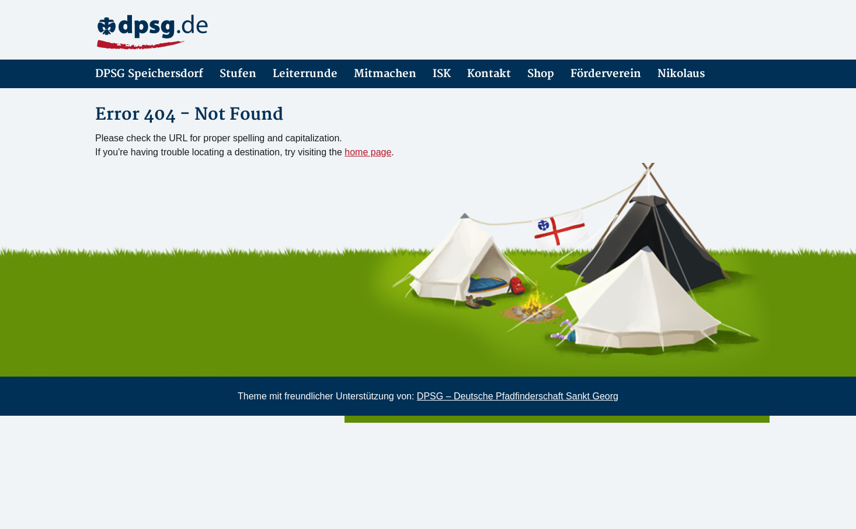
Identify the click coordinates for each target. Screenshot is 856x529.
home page (368, 152)
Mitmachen (385, 74)
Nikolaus (681, 74)
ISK (442, 74)
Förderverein (605, 74)
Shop (540, 74)
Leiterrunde (305, 74)
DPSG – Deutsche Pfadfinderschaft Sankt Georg (517, 396)
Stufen (238, 74)
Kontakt (489, 74)
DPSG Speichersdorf (149, 74)
